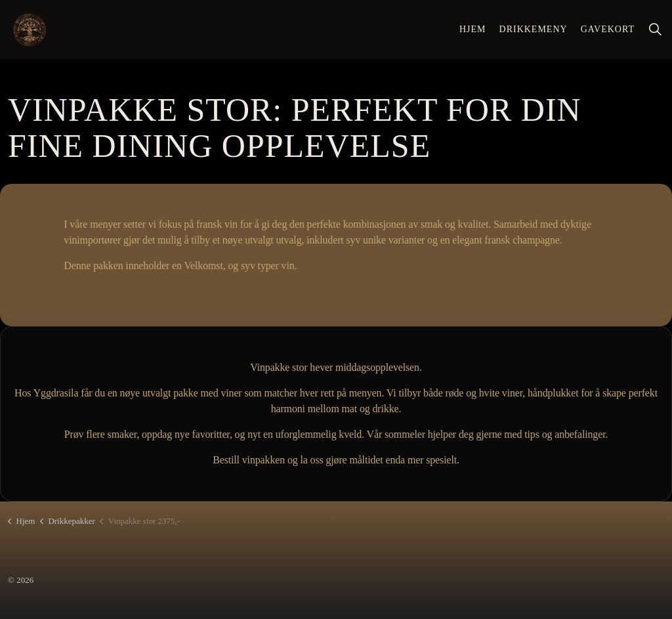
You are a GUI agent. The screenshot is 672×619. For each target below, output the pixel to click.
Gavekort (608, 29)
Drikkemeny (533, 29)
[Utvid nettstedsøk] (655, 29)
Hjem (472, 29)
